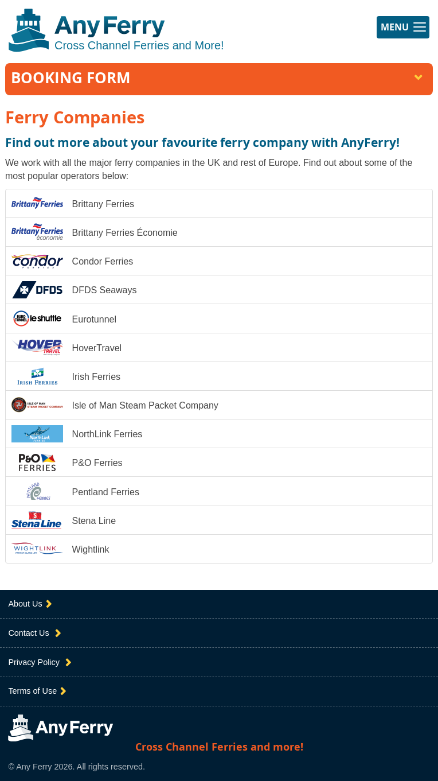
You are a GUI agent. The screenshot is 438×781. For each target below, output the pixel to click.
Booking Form (218, 78)
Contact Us (35, 633)
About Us (31, 604)
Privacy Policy (41, 662)
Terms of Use (38, 691)
